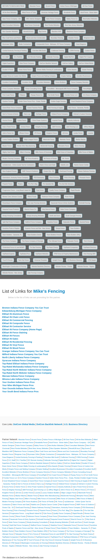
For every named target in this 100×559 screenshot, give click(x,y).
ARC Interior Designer (33, 19)
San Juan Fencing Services (36, 203)
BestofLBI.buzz (28, 31)
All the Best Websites (9, 12)
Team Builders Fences (54, 235)
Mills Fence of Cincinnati (43, 152)
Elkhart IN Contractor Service (16, 326)
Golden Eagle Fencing (58, 101)
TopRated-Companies (70, 247)
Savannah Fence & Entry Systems (62, 203)
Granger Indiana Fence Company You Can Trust (25, 351)
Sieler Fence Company (67, 209)
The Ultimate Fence (55, 241)
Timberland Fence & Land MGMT (13, 247)
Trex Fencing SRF (89, 254)
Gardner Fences (8, 101)
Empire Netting (66, 76)
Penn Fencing (54, 177)
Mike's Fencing (25, 152)
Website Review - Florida (64, 266)
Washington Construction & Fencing (14, 266)
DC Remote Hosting (34, 57)
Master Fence (7, 146)
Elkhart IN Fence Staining (14, 332)
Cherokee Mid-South (39, 50)
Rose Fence (69, 196)
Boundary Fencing (57, 38)
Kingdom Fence (51, 133)
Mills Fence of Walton (86, 152)
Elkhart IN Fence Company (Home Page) (22, 329)
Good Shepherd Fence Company (82, 101)
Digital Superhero (8, 63)
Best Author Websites (90, 19)
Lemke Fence (78, 133)
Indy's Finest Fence (9, 127)
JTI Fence (37, 133)
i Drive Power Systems (39, 120)
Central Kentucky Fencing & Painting (15, 50)
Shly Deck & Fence (48, 209)
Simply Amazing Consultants (12, 216)
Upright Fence (57, 260)
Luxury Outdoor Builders (10, 139)
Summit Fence (84, 222)
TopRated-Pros (25, 254)
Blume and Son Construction (35, 38)
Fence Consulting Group (33, 88)
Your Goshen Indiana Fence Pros (18, 382)
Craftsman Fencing (57, 50)
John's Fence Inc (8, 133)
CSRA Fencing (74, 50)
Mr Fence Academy (32, 158)
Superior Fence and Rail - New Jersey (37, 228)
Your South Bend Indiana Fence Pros (20, 391)
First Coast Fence (8, 95)
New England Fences (10, 171)
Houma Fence (7, 120)
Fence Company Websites (11, 88)
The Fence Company (9, 241)
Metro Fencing (79, 146)
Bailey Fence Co (72, 19)
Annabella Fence (69, 12)
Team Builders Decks (34, 235)
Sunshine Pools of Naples (11, 228)
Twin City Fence (23, 260)
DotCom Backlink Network (48, 63)
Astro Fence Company (53, 19)
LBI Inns (65, 133)
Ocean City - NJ (49, 171)
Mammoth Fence (48, 139)
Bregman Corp (89, 38)
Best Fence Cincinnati (32, 25)
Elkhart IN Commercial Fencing (17, 320)
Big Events (42, 31)
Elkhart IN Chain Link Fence (16, 317)
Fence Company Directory (79, 82)
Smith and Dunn (54, 216)
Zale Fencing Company (35, 273)
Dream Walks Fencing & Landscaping (49, 69)
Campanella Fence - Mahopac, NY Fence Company (53, 44)
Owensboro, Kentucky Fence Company (15, 177)
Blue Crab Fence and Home (12, 38)
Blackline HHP (56, 31)
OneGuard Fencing (66, 171)
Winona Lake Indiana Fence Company (20, 379)
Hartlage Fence (41, 114)
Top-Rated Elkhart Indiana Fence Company (23, 363)
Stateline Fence (52, 222)
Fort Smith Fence (53, 95)
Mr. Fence (65, 158)
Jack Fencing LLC (72, 127)
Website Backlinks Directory (41, 266)
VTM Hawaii (92, 260)
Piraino (20, 184)
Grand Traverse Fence (34, 108)
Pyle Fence (40, 190)
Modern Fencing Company (11, 158)
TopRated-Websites (42, 254)
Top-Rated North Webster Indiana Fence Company (26, 370)
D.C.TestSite (18, 57)
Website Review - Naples (86, 266)
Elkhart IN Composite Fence (16, 323)
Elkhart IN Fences (11, 336)
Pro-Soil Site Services (66, 184)
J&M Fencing (56, 127)
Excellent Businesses (84, 76)
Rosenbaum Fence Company (12, 203)
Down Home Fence (25, 69)
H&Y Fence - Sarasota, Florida (78, 108)
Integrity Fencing (41, 127)
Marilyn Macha (80, 139)
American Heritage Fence (49, 12)
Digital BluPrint (69, 57)
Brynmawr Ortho (8, 44)
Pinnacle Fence (85, 177)
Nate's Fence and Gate (47, 165)
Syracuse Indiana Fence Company (19, 360)
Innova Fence (25, 127)
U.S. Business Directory (76, 424)
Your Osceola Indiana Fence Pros (18, 388)
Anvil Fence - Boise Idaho (88, 12)
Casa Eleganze (81, 44)
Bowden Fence (73, 38)
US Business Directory (74, 260)
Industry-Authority (73, 120)
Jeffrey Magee (88, 127)
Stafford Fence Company (33, 222)
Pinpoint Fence (7, 184)
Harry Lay (27, 114)
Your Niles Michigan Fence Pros (18, 385)
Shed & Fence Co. (30, 209)
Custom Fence (89, 50)
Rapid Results (75, 190)
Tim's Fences (88, 241)
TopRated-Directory (89, 247)
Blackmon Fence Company (75, 31)
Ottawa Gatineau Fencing (86, 171)
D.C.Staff (5, 57)
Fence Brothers (60, 82)
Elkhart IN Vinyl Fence (13, 345)
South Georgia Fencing (73, 216)
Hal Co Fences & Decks (10, 114)
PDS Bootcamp (39, 177)
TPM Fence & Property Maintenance (66, 254)
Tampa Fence (60, 228)
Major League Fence (31, 139)
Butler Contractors (25, 44)
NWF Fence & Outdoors (30, 171)
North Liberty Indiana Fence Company (21, 357)
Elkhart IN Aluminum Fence (15, 314)
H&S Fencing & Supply (55, 108)
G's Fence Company (90, 95)
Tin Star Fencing (35, 247)
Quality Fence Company (57, 190)
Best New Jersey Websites (74, 25)
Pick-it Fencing (69, 177)
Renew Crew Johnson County (12, 196)
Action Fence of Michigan (68, 6)
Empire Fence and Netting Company (44, 76)
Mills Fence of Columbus (65, 152)
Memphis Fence (64, 146)
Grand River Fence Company (12, 108)
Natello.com (65, 165)
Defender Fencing (53, 57)
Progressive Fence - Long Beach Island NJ (17, 190)
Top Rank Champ (52, 247)
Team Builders (75, 228)
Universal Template (40, 260)
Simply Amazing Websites (35, 216)
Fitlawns (22, 95)
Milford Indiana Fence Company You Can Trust (25, 354)
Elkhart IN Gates (10, 339)
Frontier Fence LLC (71, 95)
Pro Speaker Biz (48, 184)
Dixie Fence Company (27, 63)
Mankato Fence (65, 139)
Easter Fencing (87, 69)
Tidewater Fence (72, 241)
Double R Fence (8, 69)
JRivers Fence (24, 133)
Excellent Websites (43, 82)
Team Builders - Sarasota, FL (12, 235)
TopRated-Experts (8, 254)
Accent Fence (50, 6)
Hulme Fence (21, 120)
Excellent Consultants (10, 82)
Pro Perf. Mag (32, 184)
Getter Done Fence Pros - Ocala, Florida (32, 101)
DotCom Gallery (67, 63)
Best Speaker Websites (10, 31)
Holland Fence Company (60, 114)
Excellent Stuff (27, 82)
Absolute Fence (35, 6)
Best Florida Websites (52, 25)
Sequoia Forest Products (11, 209)
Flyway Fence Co (36, 95)
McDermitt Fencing (47, 146)
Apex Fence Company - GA (12, 19)
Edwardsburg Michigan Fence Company (22, 311)
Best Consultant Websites (11, 25)
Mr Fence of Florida (50, 158)
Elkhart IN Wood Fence (13, 348)
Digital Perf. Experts (85, 57)
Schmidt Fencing (84, 203)
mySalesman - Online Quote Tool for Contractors (18, 165)
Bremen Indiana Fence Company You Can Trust (25, 308)
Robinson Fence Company (50, 196)
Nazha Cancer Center (81, 165)
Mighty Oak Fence (8, 152)
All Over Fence (87, 6)
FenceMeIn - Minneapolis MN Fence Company (62, 88)
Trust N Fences (8, 260)
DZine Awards (71, 69)
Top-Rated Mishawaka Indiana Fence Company (25, 367)
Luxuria (90, 133)
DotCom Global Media (86, 63)
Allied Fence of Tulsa (29, 12)
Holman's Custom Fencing (82, 114)
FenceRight (87, 88)
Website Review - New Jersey (12, 273)
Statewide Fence (68, 222)
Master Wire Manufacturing (26, 146)
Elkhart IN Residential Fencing (17, 342)
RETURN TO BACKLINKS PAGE (13, 6)
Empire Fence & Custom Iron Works (14, 76)
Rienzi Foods (32, 196)
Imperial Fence (57, 120)
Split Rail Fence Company (11, 222)
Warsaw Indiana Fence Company (18, 376)
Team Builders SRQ (73, 235)
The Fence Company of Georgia (32, 241)
